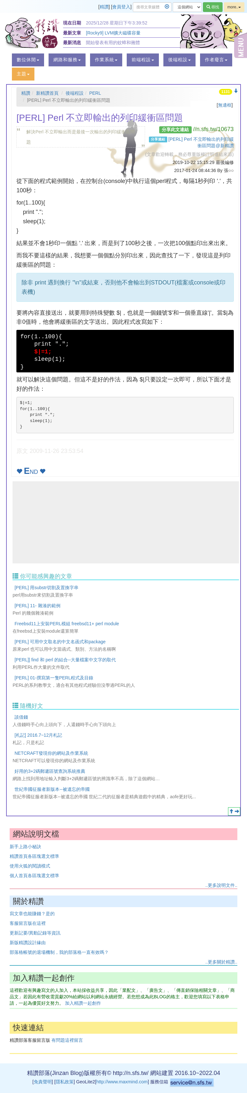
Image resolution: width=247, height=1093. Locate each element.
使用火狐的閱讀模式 (30, 865)
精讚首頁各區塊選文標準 (34, 856)
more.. (234, 7)
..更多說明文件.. (221, 885)
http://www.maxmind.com (122, 1081)
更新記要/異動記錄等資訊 (35, 932)
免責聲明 (43, 1081)
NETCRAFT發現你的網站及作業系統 (51, 753)
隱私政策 (65, 1081)
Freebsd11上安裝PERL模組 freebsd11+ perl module (66, 623)
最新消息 (72, 42)
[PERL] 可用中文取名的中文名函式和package (59, 641)
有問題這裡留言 (67, 1040)
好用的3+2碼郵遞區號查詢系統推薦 (49, 771)
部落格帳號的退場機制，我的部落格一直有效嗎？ (59, 952)
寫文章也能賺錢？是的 (32, 913)
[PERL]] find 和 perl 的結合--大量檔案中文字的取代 (65, 659)
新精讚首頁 (47, 93)
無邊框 (225, 105)
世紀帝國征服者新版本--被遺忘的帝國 (51, 789)
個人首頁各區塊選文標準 (34, 875)
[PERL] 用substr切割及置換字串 (46, 587)
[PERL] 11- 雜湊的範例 (37, 605)
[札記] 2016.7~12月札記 (38, 735)
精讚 (104, 6)
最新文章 (72, 32)
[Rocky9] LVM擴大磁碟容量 (113, 32)
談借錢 (21, 717)
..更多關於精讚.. (221, 961)
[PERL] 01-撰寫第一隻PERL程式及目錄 (53, 677)
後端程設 (75, 93)
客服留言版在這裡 (28, 923)
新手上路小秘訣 (25, 846)
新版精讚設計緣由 (28, 942)
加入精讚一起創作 (83, 1003)
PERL (95, 93)
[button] (28, 59)
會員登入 (121, 6)
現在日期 (72, 22)
